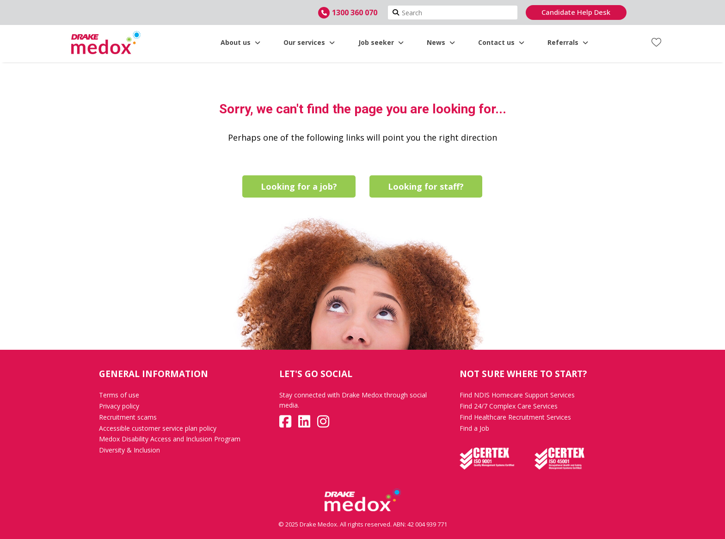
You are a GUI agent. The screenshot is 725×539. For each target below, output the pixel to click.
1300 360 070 (354, 12)
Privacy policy (119, 406)
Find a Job (474, 428)
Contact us (501, 42)
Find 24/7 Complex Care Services (509, 406)
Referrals (567, 42)
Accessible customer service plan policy (157, 428)
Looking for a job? (298, 186)
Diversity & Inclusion (129, 450)
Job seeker (381, 42)
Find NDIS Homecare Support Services (517, 394)
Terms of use (119, 394)
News (441, 42)
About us (240, 42)
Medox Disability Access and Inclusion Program (169, 438)
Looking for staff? (426, 186)
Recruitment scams (128, 417)
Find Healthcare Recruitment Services (515, 417)
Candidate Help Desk (575, 12)
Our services (309, 42)
